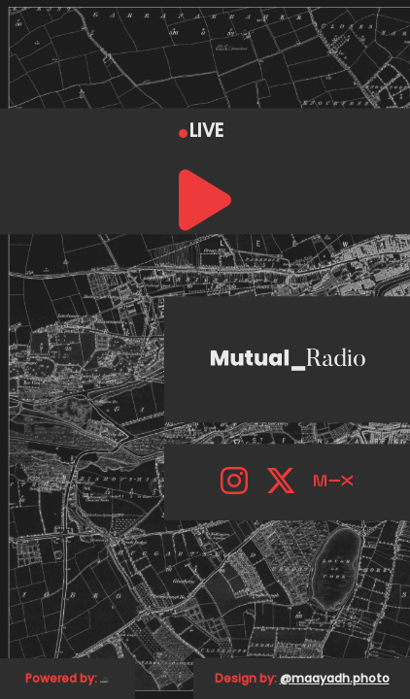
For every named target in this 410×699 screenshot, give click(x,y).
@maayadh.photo (335, 678)
